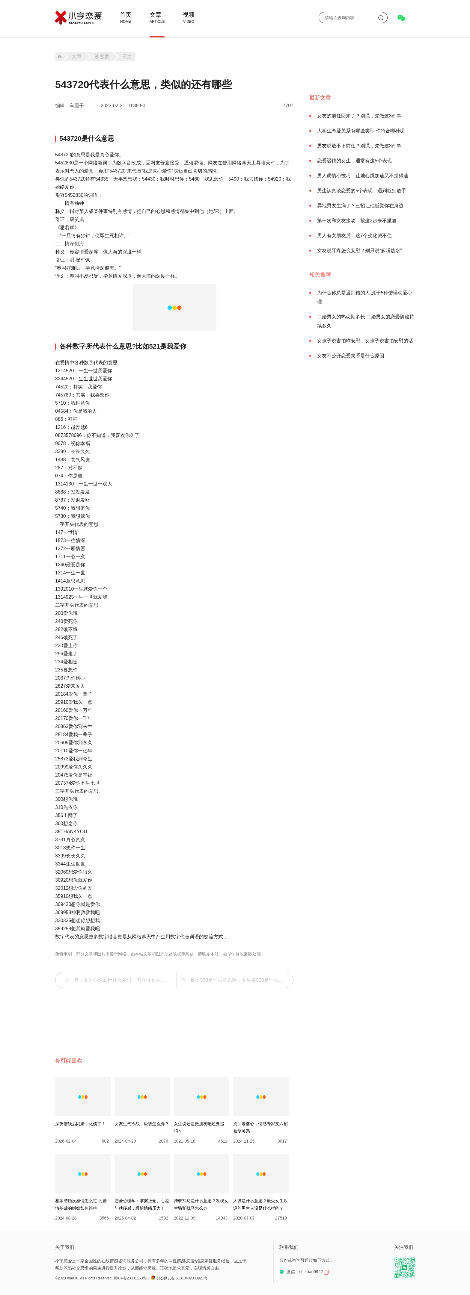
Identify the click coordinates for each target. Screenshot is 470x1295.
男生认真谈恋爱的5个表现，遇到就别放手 (361, 190)
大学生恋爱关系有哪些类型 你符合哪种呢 (361, 130)
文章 (156, 15)
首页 (126, 15)
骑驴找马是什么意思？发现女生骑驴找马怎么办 (201, 1204)
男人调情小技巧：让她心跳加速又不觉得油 (362, 175)
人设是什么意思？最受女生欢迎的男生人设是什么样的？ (260, 1204)
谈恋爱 (102, 56)
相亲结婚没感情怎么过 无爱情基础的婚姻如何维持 (81, 1204)
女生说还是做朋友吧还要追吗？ (199, 1127)
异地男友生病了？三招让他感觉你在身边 (360, 205)
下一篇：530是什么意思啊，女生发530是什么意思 (234, 980)
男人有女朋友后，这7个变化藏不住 (354, 235)
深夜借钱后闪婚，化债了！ (80, 1123)
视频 (189, 15)
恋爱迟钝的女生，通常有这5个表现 (354, 160)
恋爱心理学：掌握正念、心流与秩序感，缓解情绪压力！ (142, 1204)
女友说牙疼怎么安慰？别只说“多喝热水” (359, 250)
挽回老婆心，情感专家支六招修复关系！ (260, 1127)
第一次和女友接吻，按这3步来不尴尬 (357, 220)
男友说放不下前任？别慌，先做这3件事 (359, 145)
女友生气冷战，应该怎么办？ (142, 1123)
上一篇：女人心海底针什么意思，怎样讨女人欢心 (117, 980)
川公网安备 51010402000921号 (179, 1278)
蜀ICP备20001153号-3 (132, 1278)
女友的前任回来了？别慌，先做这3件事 (359, 115)
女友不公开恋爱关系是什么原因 (350, 355)
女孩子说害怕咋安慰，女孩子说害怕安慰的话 (365, 340)
